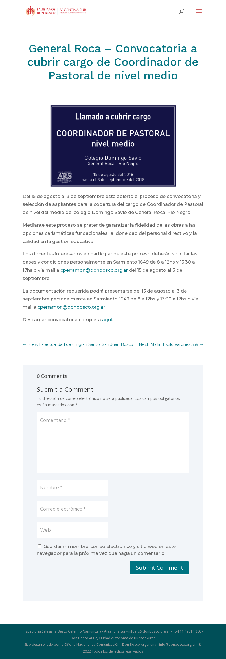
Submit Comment (159, 567)
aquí (107, 319)
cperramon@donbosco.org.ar (94, 270)
